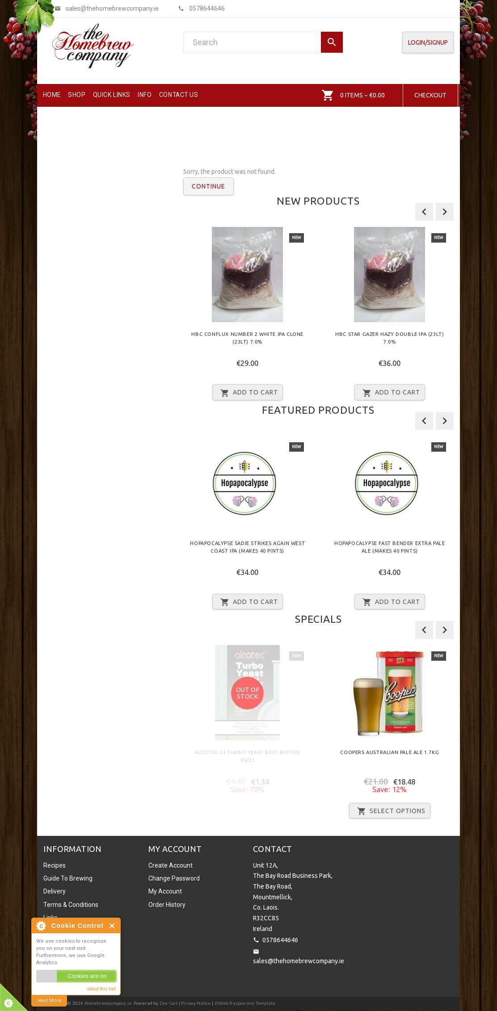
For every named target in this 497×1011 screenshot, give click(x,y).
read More (49, 1000)
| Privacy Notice (194, 1003)
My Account (165, 891)
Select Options (389, 811)
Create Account (170, 865)
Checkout (430, 95)
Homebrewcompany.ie (108, 1003)
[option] (248, 317)
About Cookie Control (41, 925)
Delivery (54, 891)
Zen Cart (169, 1003)
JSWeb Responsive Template (244, 1003)
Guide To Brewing (68, 878)
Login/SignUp (428, 42)
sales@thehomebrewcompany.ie (298, 961)
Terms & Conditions (70, 904)
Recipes (54, 865)
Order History (166, 904)
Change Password (174, 878)
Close (112, 926)
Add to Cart (247, 393)
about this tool (101, 988)
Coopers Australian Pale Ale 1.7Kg (389, 752)
